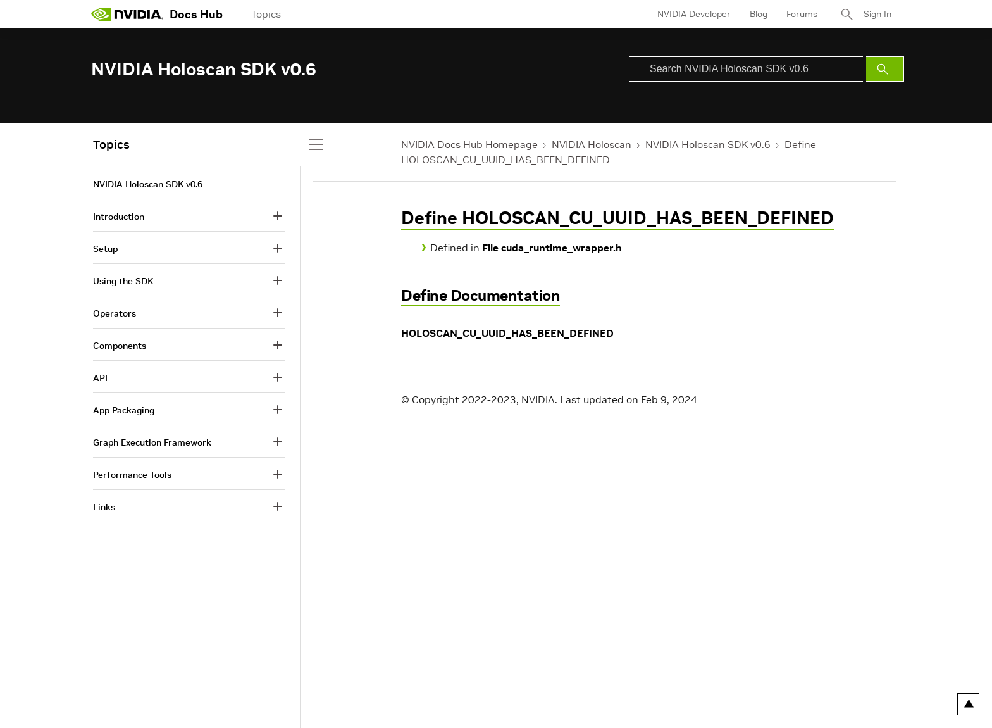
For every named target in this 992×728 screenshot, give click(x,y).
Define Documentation (480, 295)
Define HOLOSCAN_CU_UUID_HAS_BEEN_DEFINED (617, 218)
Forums (801, 14)
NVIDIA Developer (694, 14)
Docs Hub (196, 14)
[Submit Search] (885, 69)
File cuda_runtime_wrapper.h (552, 247)
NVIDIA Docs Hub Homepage (469, 144)
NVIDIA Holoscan (591, 144)
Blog (758, 14)
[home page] (127, 14)
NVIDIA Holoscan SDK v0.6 (708, 144)
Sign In (877, 14)
